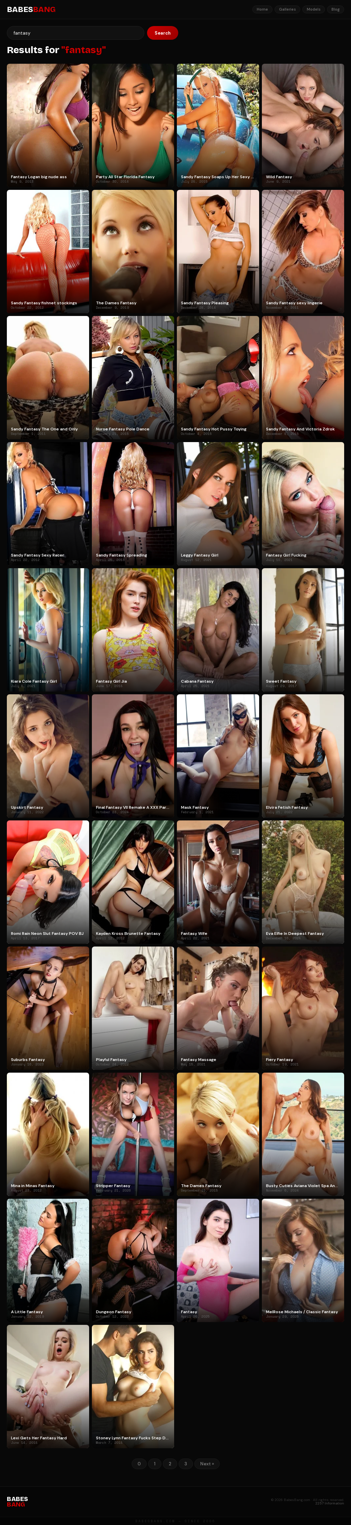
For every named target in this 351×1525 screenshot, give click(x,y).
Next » (207, 1464)
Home (262, 9)
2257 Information (329, 1503)
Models (313, 9)
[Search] (75, 33)
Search (163, 33)
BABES (31, 9)
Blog (335, 9)
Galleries (287, 9)
